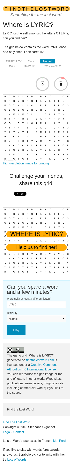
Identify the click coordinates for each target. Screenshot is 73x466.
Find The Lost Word (16, 422)
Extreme (29, 65)
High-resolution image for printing (26, 163)
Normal (47, 61)
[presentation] (20, 198)
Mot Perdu (60, 440)
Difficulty (12, 313)
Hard (12, 65)
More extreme (52, 65)
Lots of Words (16, 459)
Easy (31, 61)
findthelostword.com (40, 360)
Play (16, 330)
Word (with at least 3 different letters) (29, 298)
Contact (18, 432)
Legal (7, 432)
